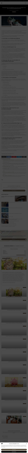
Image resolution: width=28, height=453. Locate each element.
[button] (26, 443)
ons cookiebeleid (25, 446)
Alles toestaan (14, 449)
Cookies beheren (14, 451)
